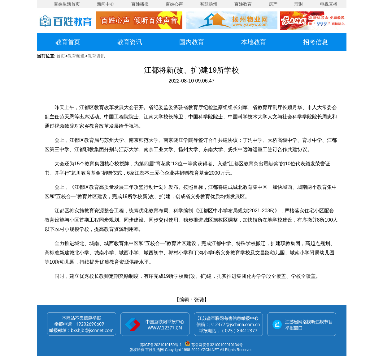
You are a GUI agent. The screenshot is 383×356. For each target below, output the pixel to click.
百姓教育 (243, 4)
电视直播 (328, 4)
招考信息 (315, 42)
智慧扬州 (208, 4)
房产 (273, 4)
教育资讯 (129, 42)
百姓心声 (174, 4)
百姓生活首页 (67, 4)
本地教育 (253, 42)
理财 (298, 4)
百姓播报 (140, 4)
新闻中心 (105, 4)
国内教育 (191, 42)
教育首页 (67, 42)
